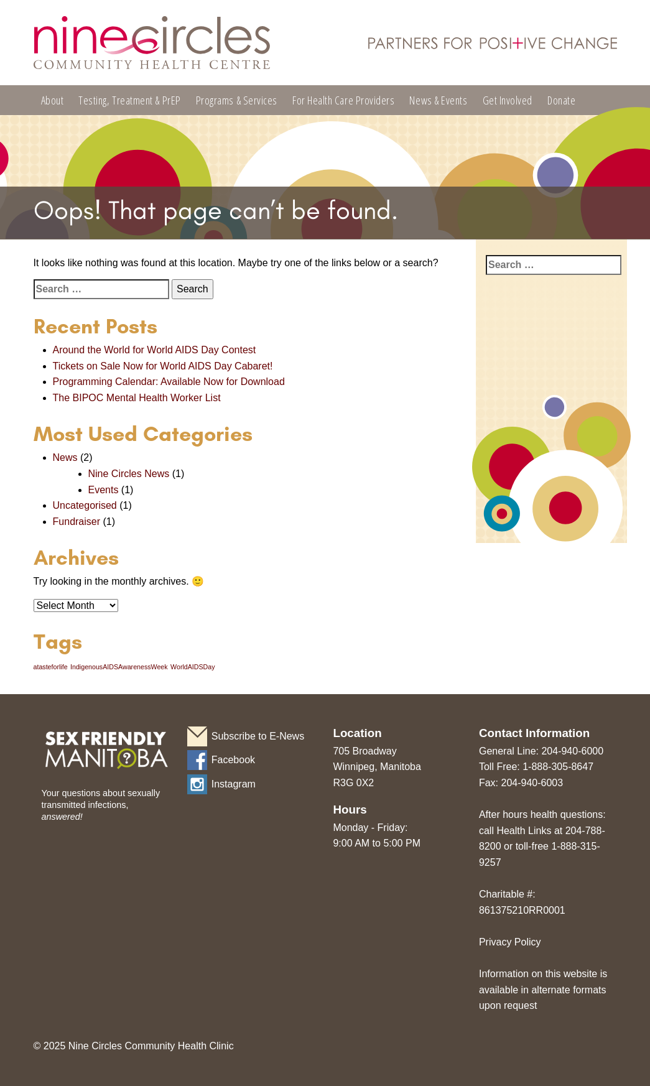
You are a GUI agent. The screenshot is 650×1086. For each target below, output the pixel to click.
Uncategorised (85, 505)
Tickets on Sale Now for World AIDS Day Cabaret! (163, 366)
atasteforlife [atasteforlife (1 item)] (51, 667)
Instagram (233, 784)
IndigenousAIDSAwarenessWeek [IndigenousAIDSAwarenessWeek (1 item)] (119, 667)
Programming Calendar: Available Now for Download (169, 381)
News (65, 457)
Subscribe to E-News (257, 736)
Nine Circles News (129, 473)
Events (103, 490)
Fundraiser (76, 521)
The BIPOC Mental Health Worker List (137, 397)
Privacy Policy (510, 942)
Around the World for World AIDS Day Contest (154, 350)
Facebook (233, 759)
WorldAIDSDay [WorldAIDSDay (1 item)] (192, 667)
